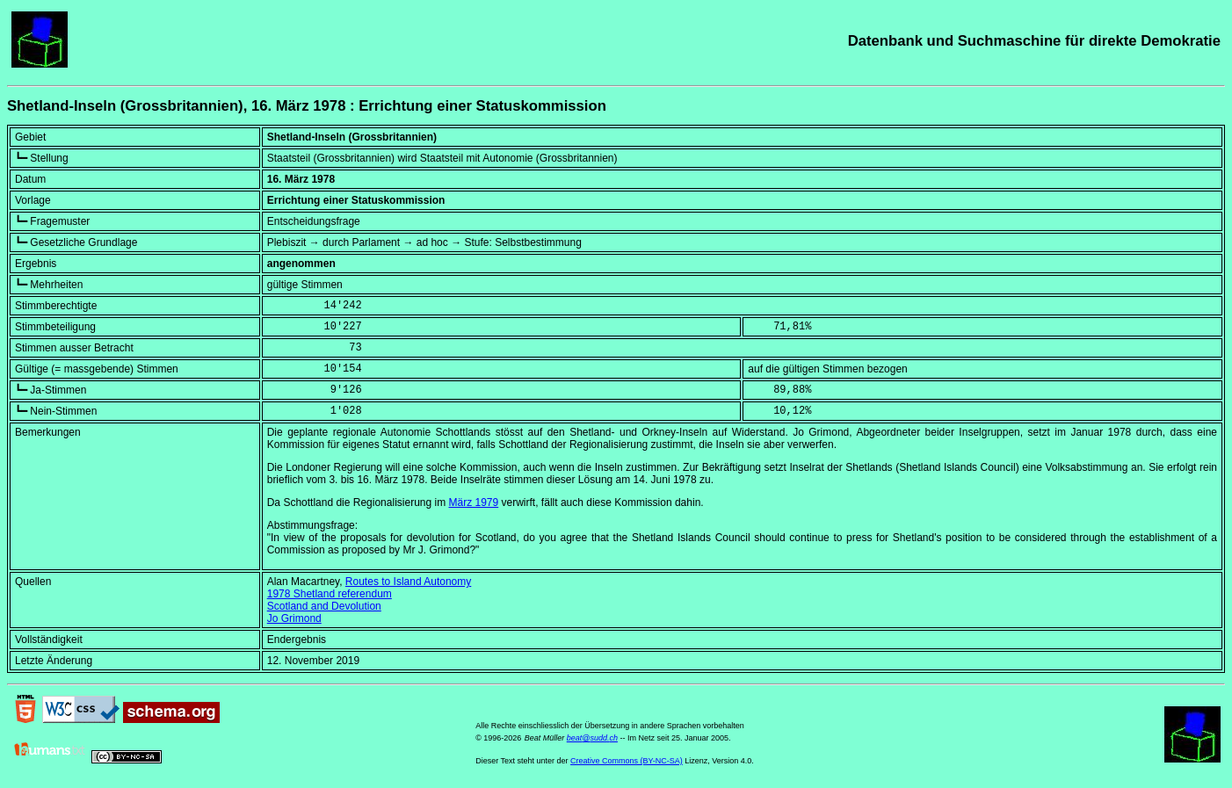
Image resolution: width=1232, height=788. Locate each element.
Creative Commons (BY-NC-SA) (626, 760)
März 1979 (474, 502)
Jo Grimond (294, 618)
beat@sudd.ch (592, 738)
